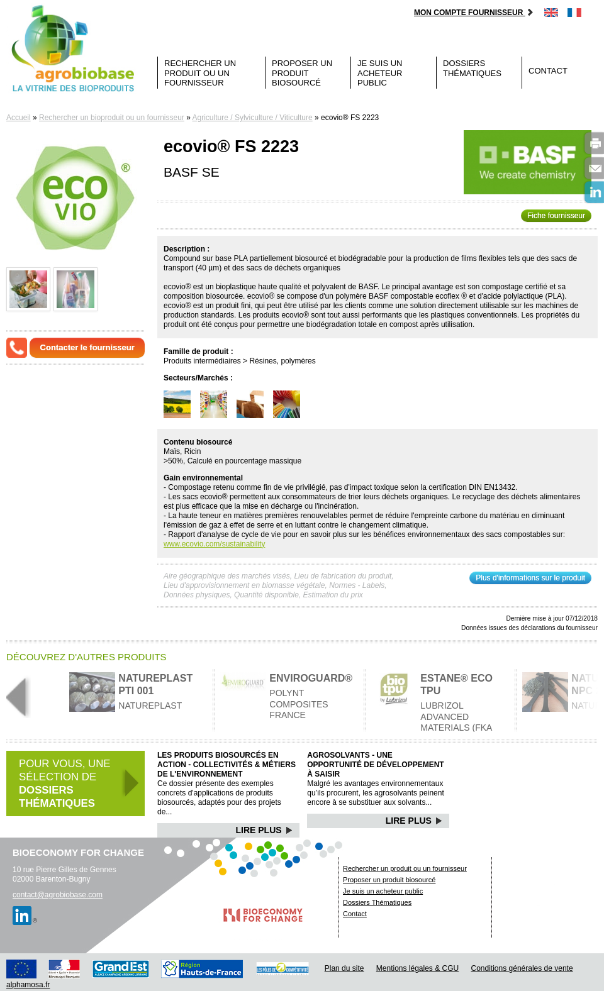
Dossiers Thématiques (472, 68)
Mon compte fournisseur (474, 12)
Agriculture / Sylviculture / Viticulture (253, 117)
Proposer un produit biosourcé (302, 72)
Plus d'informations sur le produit (530, 577)
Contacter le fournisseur (87, 347)
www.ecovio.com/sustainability (214, 544)
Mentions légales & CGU (417, 968)
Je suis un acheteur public (380, 72)
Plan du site (344, 968)
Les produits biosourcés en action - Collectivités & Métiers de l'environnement (226, 764)
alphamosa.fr (28, 984)
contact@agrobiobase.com (58, 894)
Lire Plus (264, 830)
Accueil (18, 117)
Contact (548, 70)
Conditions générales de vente (522, 968)
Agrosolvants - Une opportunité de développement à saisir (375, 764)
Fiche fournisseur (556, 215)
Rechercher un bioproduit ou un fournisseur (111, 117)
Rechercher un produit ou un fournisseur (200, 72)
